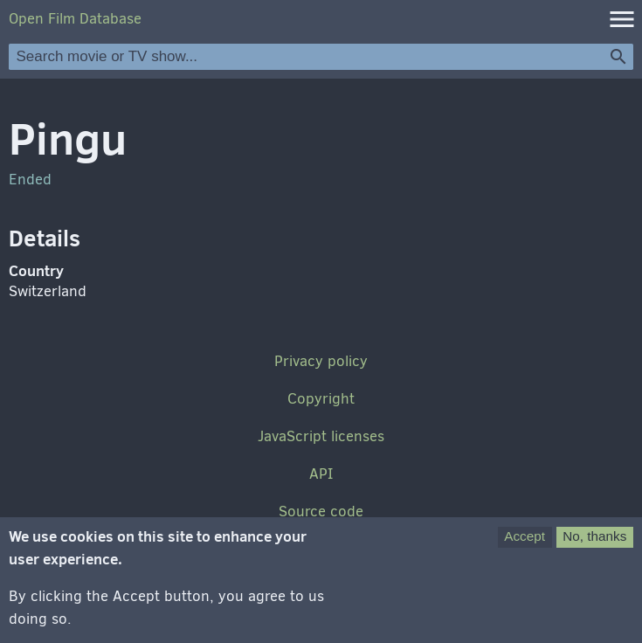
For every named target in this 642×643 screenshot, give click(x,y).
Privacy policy (321, 361)
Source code (321, 511)
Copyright (321, 399)
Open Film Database (75, 19)
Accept (524, 544)
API (321, 474)
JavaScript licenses (321, 436)
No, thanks (594, 544)
